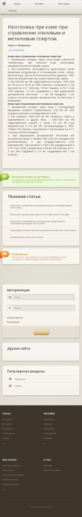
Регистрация (13, 322)
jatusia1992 (18, 50)
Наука (11, 45)
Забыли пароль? (15, 317)
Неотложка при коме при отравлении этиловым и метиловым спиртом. (38, 33)
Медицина (24, 45)
